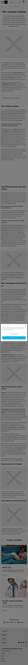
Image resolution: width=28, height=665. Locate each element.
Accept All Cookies (14, 337)
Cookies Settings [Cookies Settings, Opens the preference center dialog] (14, 333)
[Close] (25, 325)
